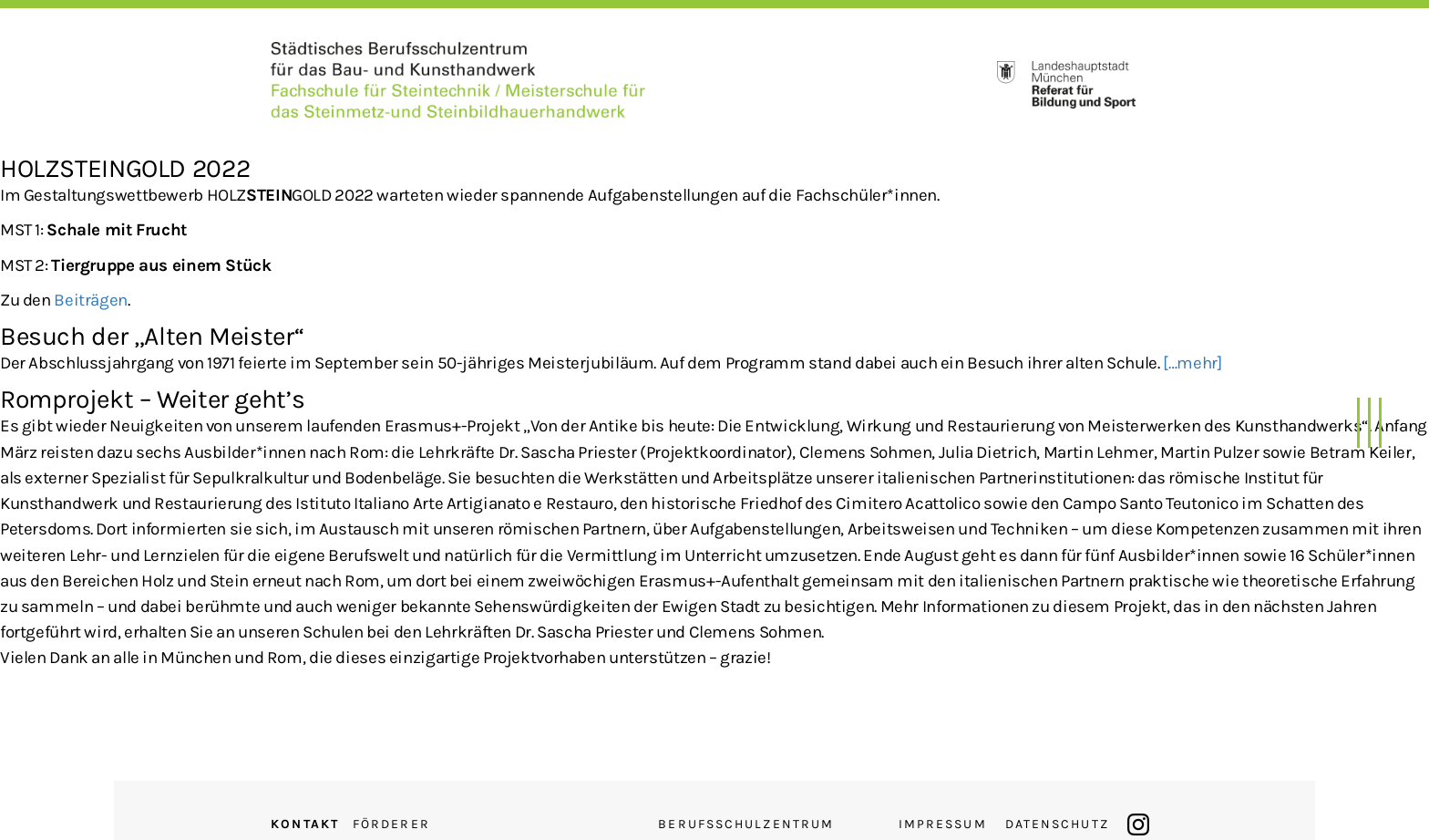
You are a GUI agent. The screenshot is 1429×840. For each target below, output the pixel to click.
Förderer (391, 824)
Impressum (943, 824)
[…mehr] (1192, 363)
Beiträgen (91, 300)
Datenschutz (1057, 824)
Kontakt (305, 824)
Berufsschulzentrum (746, 824)
